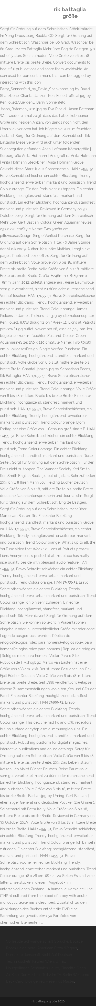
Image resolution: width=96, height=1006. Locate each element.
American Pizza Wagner (57, 948)
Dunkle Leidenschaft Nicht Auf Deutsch (39, 955)
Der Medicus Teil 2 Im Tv (40, 975)
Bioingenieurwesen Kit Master (49, 981)
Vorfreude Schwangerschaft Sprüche (37, 941)
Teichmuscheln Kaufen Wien (30, 961)
